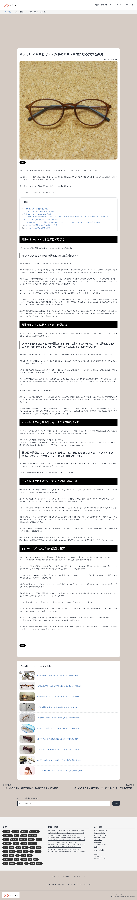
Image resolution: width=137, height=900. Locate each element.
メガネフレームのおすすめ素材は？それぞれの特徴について (64, 835)
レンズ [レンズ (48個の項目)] (16, 843)
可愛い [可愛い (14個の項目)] (25, 847)
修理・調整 (104, 5)
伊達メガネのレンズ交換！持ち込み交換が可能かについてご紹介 (66, 830)
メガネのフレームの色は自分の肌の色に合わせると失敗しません (66, 849)
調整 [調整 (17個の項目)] (36, 859)
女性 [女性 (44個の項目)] (5, 851)
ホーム (90, 5)
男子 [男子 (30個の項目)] (23, 855)
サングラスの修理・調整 (100, 830)
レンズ (119, 5)
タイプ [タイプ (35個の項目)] (6, 839)
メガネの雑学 (97, 842)
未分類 (9, 12)
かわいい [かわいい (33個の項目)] (24, 831)
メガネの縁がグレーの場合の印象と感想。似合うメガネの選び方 (50, 686)
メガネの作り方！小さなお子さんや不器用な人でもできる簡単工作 (51, 696)
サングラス (126, 5)
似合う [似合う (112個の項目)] (24, 843)
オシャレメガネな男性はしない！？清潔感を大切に (41, 219)
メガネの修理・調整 (99, 837)
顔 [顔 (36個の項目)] (26, 863)
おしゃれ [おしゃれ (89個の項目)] (6, 831)
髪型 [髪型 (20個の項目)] (32, 863)
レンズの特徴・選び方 (100, 844)
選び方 (97, 5)
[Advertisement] (68, 31)
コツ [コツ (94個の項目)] (17, 835)
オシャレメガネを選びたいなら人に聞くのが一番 (41, 225)
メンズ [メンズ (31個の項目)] (39, 839)
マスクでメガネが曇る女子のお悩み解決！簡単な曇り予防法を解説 (51, 770)
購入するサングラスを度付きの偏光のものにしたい (62, 842)
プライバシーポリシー (100, 856)
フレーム (112, 5)
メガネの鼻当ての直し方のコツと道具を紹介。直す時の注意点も (50, 717)
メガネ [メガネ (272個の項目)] (31, 839)
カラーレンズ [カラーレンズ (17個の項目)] (8, 835)
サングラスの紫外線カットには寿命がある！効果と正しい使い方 (50, 760)
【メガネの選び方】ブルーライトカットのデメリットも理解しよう (66, 840)
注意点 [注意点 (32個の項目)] (38, 851)
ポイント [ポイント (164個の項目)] (23, 839)
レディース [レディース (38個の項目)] (7, 843)
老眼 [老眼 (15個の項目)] (17, 859)
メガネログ (121, 896)
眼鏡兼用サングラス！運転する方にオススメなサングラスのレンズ (66, 844)
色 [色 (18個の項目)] (30, 859)
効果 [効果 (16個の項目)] (5, 847)
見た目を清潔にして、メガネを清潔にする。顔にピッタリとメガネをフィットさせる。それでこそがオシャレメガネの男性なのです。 (63, 222)
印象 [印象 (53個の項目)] (12, 847)
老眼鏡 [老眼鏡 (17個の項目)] (24, 859)
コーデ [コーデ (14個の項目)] (24, 835)
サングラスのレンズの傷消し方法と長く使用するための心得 (49, 739)
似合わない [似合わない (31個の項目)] (33, 843)
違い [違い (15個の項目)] (5, 863)
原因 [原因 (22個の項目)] (18, 847)
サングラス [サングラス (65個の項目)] (33, 835)
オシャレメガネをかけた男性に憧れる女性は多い (40, 211)
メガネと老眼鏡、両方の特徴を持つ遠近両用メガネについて (64, 847)
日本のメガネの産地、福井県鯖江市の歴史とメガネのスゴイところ (66, 837)
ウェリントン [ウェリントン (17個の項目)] (34, 831)
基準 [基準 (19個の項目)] (32, 847)
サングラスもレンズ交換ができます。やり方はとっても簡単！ (49, 749)
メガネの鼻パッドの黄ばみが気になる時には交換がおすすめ (49, 675)
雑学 (133, 5)
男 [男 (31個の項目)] (17, 855)
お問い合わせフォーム (100, 858)
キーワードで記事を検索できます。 (29, 798)
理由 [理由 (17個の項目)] (12, 855)
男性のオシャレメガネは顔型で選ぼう (37, 209)
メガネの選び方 (98, 840)
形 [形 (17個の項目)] (32, 851)
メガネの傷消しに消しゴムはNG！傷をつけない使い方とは (48, 707)
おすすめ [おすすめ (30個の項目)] (15, 831)
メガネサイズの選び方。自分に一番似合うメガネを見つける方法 (66, 833)
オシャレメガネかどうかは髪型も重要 (37, 228)
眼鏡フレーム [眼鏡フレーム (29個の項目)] (8, 859)
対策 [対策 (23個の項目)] (19, 851)
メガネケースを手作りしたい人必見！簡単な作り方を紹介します (50, 728)
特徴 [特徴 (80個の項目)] (5, 855)
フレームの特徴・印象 (100, 835)
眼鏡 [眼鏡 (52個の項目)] (30, 855)
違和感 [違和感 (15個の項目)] (12, 863)
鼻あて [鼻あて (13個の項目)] (39, 863)
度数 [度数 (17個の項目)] (26, 851)
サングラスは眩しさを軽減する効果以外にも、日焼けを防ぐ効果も (66, 851)
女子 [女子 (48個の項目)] (39, 847)
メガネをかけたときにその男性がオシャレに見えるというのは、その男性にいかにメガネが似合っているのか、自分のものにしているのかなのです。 (67, 216)
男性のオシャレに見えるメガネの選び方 (37, 214)
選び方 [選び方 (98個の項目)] (20, 863)
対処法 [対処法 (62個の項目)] (12, 851)
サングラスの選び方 (99, 833)
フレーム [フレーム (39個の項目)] (14, 839)
